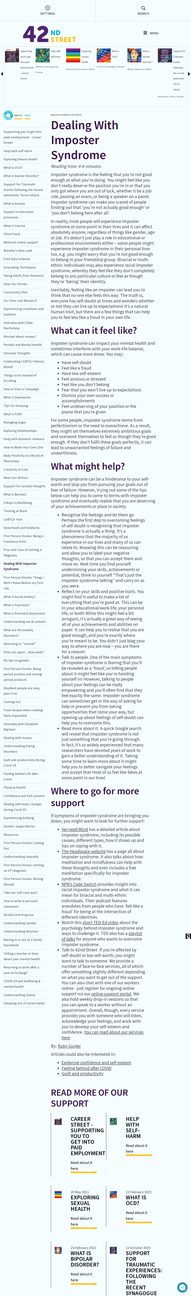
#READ (27, 144)
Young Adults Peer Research (24, 303)
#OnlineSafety (9, 80)
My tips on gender (16, 688)
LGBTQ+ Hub (13, 547)
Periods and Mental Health (23, 372)
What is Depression (17, 425)
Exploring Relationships (20, 458)
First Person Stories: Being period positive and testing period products (23, 701)
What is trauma (14, 253)
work (6, 124)
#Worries (7, 102)
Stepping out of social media (24, 1031)
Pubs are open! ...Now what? (24, 679)
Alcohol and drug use (19, 942)
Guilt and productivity (83, 1101)
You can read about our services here (103, 1062)
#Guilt (6, 64)
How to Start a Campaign (21, 416)
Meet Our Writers (16, 505)
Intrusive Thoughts (17, 380)
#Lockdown (8, 96)
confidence (65, 142)
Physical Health (15, 815)
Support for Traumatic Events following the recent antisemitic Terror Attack (23, 216)
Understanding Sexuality (21, 884)
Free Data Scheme (17, 286)
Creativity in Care (16, 497)
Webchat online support (21, 270)
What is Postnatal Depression (24, 641)
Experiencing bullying (19, 845)
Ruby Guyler (69, 1073)
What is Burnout (15, 522)
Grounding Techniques (20, 295)
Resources (11, 862)
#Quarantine (9, 108)
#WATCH (18, 144)
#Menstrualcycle (10, 118)
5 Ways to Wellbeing (18, 530)
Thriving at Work (15, 538)
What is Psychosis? (17, 632)
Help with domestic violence (24, 466)
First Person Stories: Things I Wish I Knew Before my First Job (24, 610)
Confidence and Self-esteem (24, 823)
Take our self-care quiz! (20, 920)
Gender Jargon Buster (19, 853)
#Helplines (8, 58)
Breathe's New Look (18, 278)
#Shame (7, 69)
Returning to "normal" (20, 671)
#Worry (6, 75)
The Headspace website (84, 879)
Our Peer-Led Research (20, 328)
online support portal (111, 1021)
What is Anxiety (14, 231)
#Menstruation (10, 113)
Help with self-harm (18, 178)
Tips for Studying (16, 433)
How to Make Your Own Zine (23, 475)
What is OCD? (13, 195)
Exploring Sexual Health (20, 187)
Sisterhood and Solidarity (22, 555)
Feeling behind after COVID (86, 1095)
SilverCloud (12, 261)
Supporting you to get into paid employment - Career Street (22, 164)
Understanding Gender (20, 950)
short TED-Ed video (100, 950)
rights (6, 129)
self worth (76, 142)
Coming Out (12, 729)
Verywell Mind (75, 857)
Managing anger (15, 450)
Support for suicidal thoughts (25, 513)
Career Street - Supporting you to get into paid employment (88, 1163)
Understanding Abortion (21, 959)
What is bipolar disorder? (21, 203)
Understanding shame (19, 1022)
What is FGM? (13, 441)
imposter (55, 142)
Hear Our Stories (15, 311)
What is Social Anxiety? (19, 624)
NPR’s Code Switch (79, 911)
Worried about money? (20, 364)
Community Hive (15, 319)
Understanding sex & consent (25, 649)
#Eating (7, 86)
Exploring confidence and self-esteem (96, 1090)
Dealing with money (18, 765)
